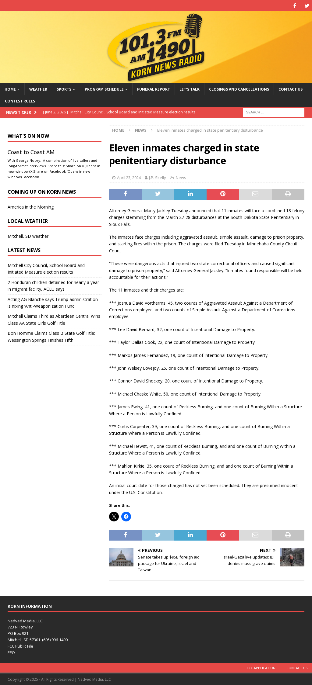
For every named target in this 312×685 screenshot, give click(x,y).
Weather (38, 88)
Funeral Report (153, 88)
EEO (11, 652)
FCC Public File (20, 645)
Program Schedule (104, 88)
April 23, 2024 (129, 177)
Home (10, 88)
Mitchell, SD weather (28, 235)
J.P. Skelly (157, 177)
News (181, 177)
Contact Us (290, 88)
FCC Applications (262, 667)
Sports (64, 88)
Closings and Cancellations (239, 88)
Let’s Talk (189, 88)
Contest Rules (20, 100)
